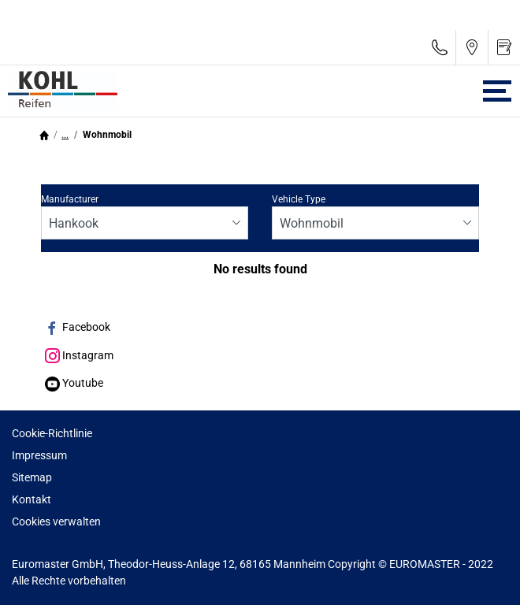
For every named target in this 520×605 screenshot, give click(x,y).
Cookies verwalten (56, 521)
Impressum (39, 455)
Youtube (74, 383)
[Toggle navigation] (497, 91)
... (65, 134)
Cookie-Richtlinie (52, 433)
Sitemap (32, 477)
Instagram (79, 355)
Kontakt (31, 499)
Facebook (77, 327)
